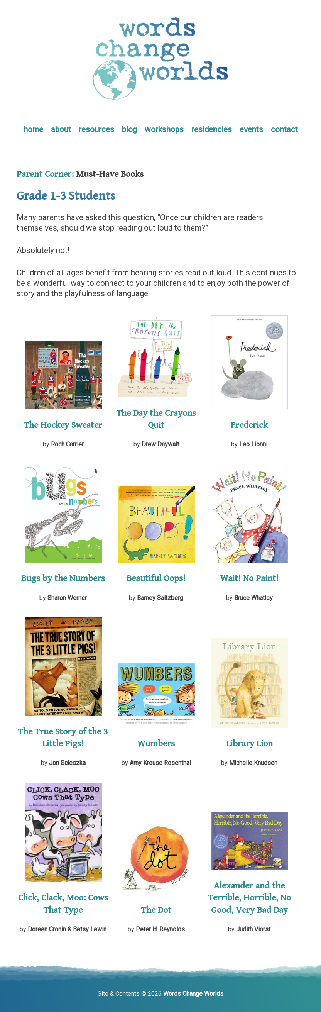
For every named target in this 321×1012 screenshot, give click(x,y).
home (33, 129)
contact (284, 129)
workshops (164, 129)
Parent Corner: (45, 174)
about (61, 129)
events (251, 129)
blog (129, 129)
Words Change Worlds (193, 993)
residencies (211, 129)
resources (96, 129)
